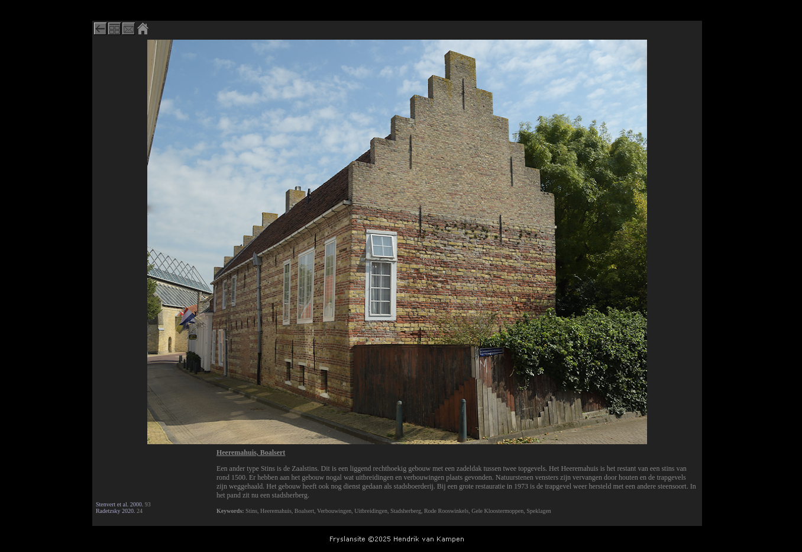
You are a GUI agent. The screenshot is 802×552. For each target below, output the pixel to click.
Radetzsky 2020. (115, 511)
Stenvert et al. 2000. (119, 504)
